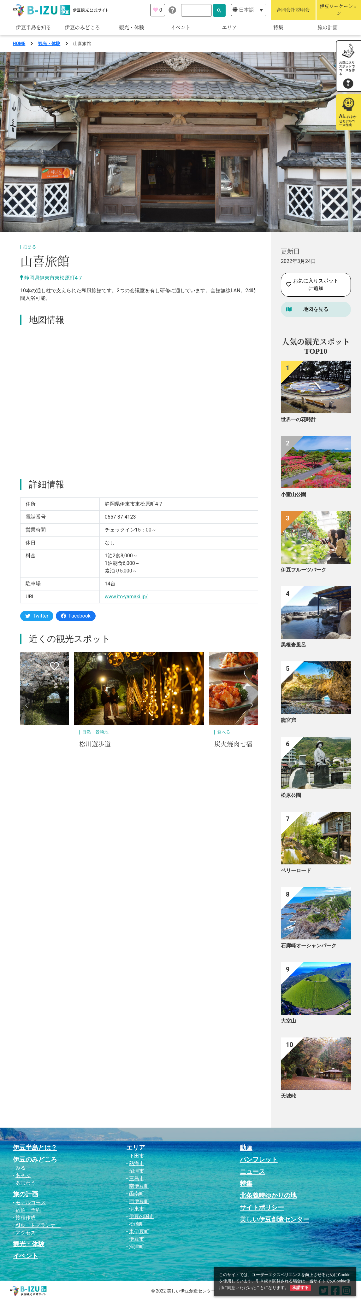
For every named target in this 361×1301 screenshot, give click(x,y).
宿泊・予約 (28, 1210)
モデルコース (30, 1202)
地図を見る (315, 309)
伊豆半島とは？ (35, 1147)
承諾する (300, 1287)
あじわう (25, 1183)
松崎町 (136, 1224)
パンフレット (259, 1159)
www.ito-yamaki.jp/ (126, 597)
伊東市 (136, 1209)
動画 (246, 1147)
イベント (180, 27)
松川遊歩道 (95, 744)
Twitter (36, 616)
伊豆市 (136, 1239)
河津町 (136, 1247)
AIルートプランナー (38, 1225)
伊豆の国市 (141, 1216)
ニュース (252, 1171)
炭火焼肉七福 (233, 744)
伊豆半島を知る (33, 27)
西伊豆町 (139, 1201)
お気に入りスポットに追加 (312, 284)
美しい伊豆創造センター (274, 1219)
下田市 (136, 1156)
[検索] (196, 10)
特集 (278, 27)
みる (20, 1168)
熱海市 (136, 1163)
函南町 (136, 1194)
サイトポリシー (262, 1207)
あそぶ (23, 1175)
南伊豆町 (139, 1186)
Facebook (75, 616)
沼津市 (136, 1171)
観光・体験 (131, 27)
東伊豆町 (139, 1231)
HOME (19, 43)
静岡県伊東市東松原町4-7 (51, 278)
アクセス (25, 1233)
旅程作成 (25, 1218)
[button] (26, 705)
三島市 (136, 1179)
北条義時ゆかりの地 (268, 1195)
